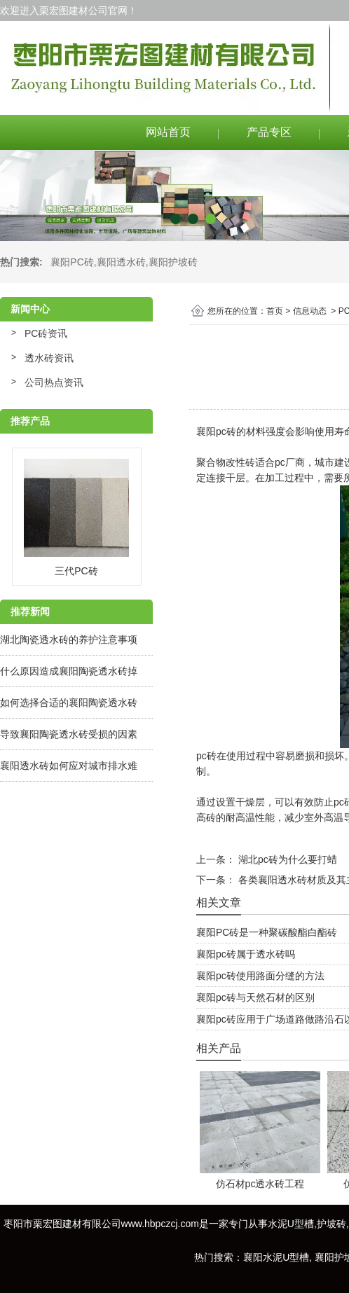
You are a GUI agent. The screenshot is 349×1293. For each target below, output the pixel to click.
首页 (274, 311)
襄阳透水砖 (121, 262)
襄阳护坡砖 (173, 262)
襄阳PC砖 (71, 262)
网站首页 (168, 132)
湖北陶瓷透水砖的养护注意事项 (68, 639)
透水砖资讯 (49, 358)
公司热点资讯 (54, 382)
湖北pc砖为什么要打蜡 (286, 859)
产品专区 (269, 132)
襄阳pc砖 (216, 431)
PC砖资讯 (46, 333)
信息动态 (310, 311)
